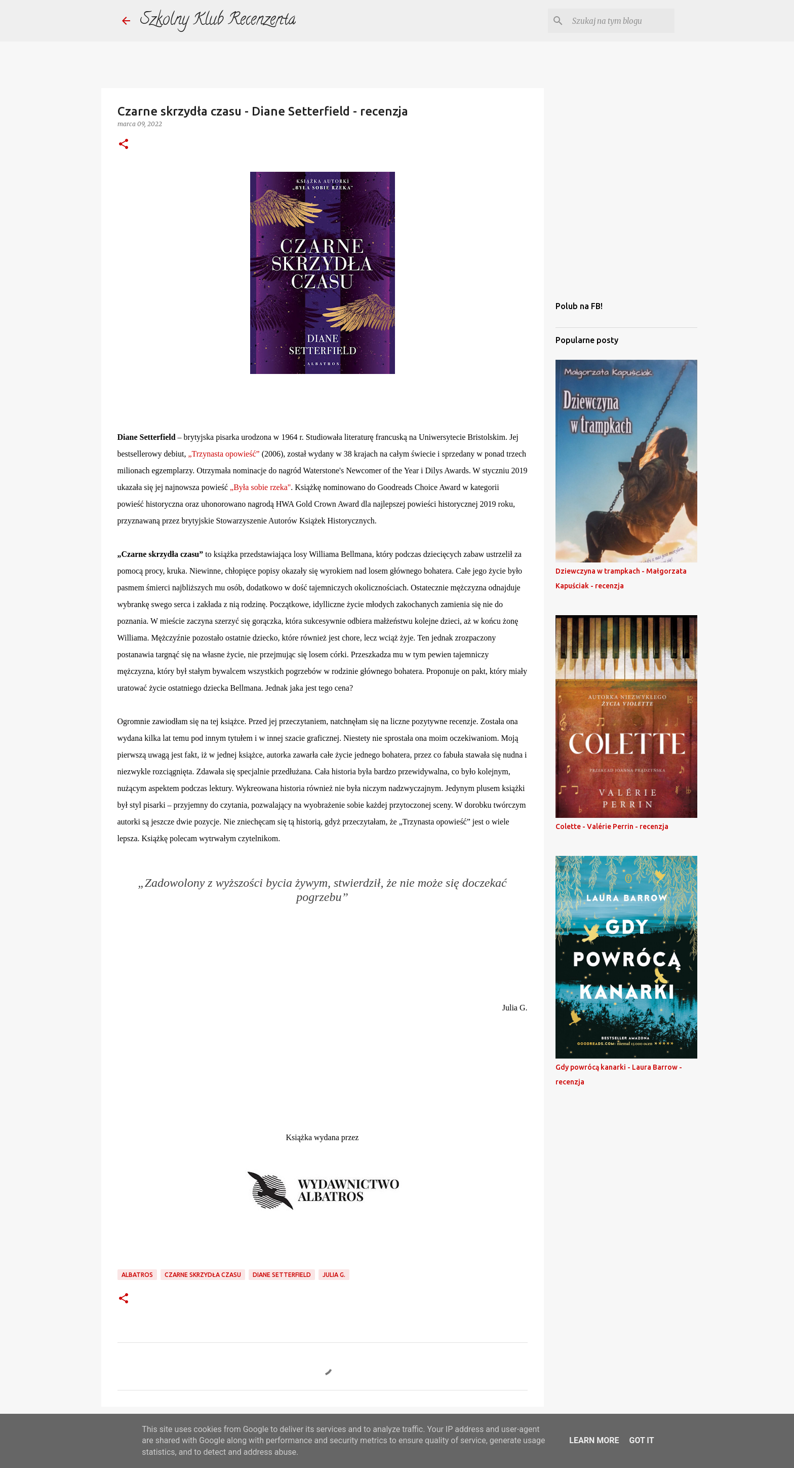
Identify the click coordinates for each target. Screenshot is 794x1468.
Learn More (594, 1440)
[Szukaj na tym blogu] (621, 21)
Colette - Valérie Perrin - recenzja (611, 826)
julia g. (334, 1274)
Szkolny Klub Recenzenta (218, 20)
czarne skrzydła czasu (203, 1274)
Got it (641, 1440)
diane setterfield (282, 1274)
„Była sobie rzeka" (260, 487)
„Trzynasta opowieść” (223, 453)
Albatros (137, 1274)
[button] (123, 145)
